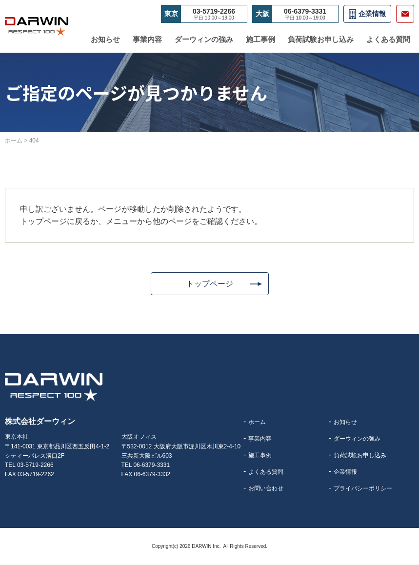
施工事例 (260, 39)
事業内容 (147, 39)
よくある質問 (388, 39)
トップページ (209, 284)
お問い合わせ (265, 488)
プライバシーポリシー (363, 488)
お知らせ (105, 39)
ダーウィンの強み (204, 39)
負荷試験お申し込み (321, 39)
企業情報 (372, 14)
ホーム (257, 422)
